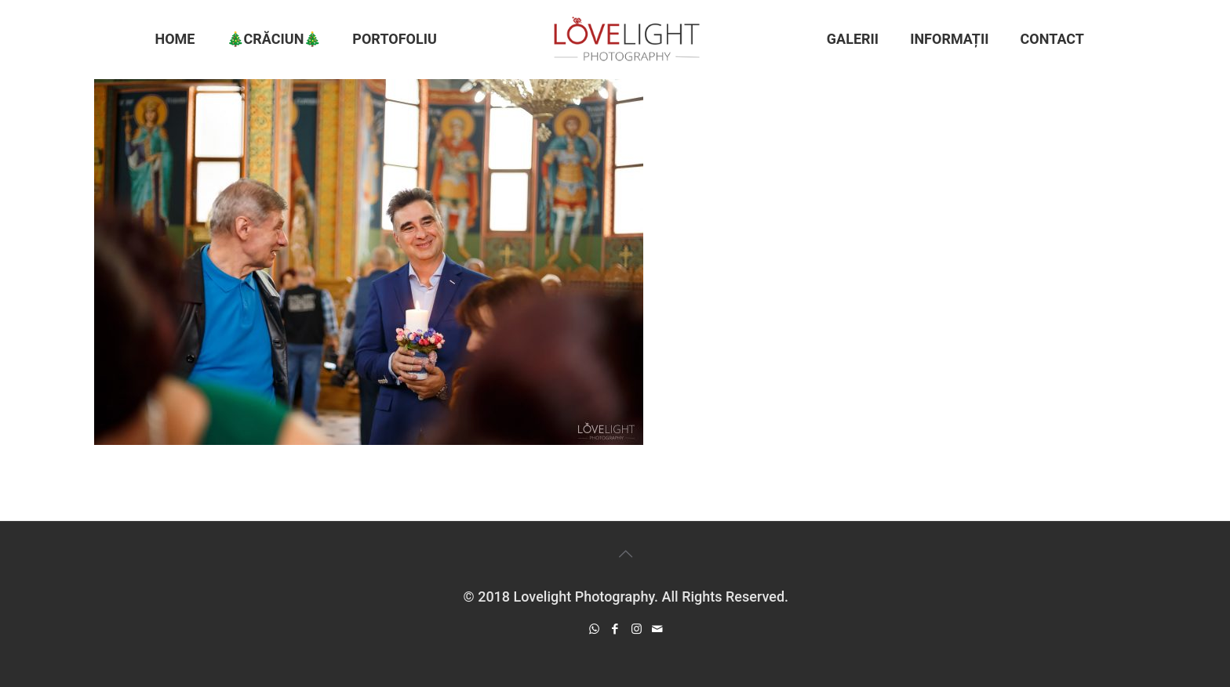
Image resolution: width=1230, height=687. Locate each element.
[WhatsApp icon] (594, 629)
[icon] (658, 629)
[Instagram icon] (636, 629)
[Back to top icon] (626, 553)
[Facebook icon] (615, 629)
